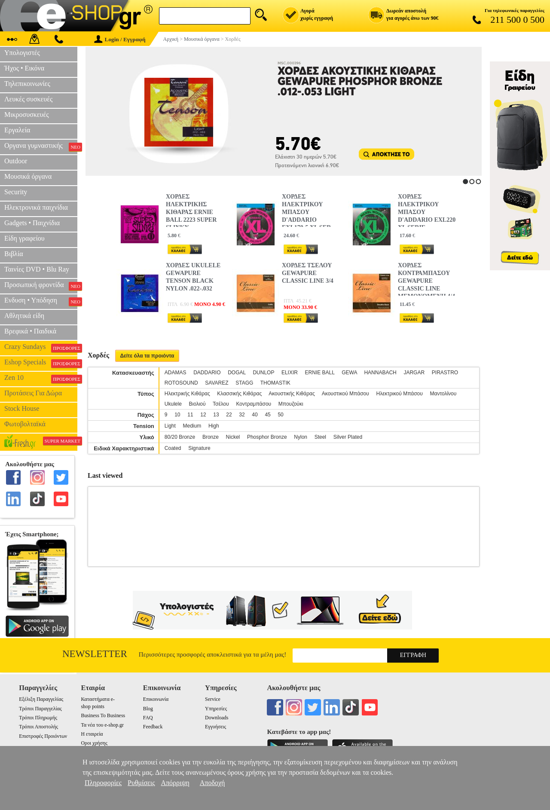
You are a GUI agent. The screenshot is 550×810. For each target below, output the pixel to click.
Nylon (300, 437)
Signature (199, 448)
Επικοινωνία (155, 699)
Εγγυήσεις (215, 727)
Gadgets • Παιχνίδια (32, 222)
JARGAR (414, 373)
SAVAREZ (216, 383)
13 (216, 415)
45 (267, 415)
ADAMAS (175, 373)
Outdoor (15, 161)
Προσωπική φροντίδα (40, 285)
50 (280, 415)
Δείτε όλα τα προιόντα (147, 356)
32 (241, 415)
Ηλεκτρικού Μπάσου (399, 394)
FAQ (148, 718)
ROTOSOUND (181, 383)
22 (229, 415)
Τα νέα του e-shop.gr (102, 725)
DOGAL (237, 373)
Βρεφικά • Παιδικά (30, 331)
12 (203, 415)
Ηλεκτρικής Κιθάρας (187, 394)
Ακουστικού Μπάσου (345, 394)
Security (15, 192)
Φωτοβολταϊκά (25, 424)
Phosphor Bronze (267, 437)
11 (190, 415)
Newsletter (94, 653)
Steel (320, 437)
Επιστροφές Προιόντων (43, 736)
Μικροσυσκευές (26, 114)
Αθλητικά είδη (24, 315)
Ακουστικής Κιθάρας (292, 394)
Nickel (233, 437)
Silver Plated (347, 437)
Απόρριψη (175, 782)
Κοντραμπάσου (254, 404)
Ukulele (173, 404)
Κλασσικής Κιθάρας (239, 394)
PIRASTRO (445, 373)
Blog (148, 709)
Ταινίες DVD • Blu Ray (36, 269)
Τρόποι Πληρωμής (38, 718)
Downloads (216, 718)
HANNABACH (380, 373)
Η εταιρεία (92, 734)
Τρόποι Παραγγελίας (40, 709)
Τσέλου (221, 404)
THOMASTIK (275, 383)
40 (254, 415)
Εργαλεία (17, 130)
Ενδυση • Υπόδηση (40, 301)
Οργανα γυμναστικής (40, 146)
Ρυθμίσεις (141, 782)
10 (177, 415)
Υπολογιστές (22, 52)
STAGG (244, 383)
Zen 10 (40, 378)
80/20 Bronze (180, 437)
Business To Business (103, 715)
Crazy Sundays (40, 347)
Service (212, 699)
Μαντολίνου (443, 394)
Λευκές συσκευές (28, 99)
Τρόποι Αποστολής (38, 727)
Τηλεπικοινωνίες (27, 83)
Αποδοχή (212, 782)
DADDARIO (206, 373)
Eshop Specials (40, 363)
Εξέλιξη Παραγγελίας (41, 699)
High (213, 426)
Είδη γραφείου (24, 238)
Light (170, 426)
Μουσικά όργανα (28, 176)
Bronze (210, 437)
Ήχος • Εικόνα (24, 68)
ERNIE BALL (320, 373)
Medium (192, 426)
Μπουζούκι (290, 404)
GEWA (349, 373)
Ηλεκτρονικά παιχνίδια (36, 207)
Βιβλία (13, 253)
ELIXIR (289, 373)
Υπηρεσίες (216, 709)
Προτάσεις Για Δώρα (33, 393)
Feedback (153, 727)
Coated (173, 448)
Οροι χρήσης (94, 743)
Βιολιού (197, 404)
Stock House (21, 408)
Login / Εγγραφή (120, 39)
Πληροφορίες (103, 782)
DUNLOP (263, 373)
